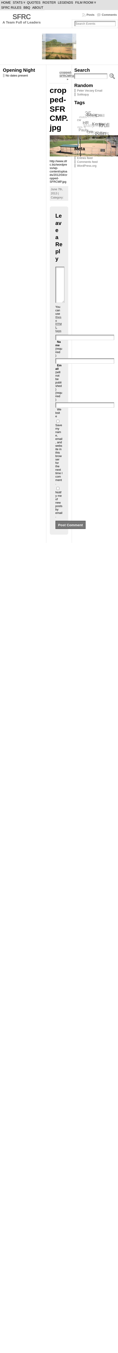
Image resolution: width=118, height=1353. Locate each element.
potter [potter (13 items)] (101, 132)
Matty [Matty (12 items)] (88, 125)
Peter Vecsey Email (89, 90)
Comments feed (87, 162)
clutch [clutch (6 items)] (83, 117)
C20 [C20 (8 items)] (98, 115)
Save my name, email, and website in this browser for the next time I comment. (59, 461)
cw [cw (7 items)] (79, 120)
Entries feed (84, 158)
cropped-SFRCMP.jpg (67, 74)
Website (58, 420)
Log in (81, 154)
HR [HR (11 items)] (86, 122)
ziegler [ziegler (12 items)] (91, 135)
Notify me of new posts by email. (59, 511)
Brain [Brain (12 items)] (92, 114)
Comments (109, 14)
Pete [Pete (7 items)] (90, 131)
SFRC (22, 17)
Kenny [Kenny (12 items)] (98, 123)
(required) (58, 355)
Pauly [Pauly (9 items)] (83, 130)
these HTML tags (58, 330)
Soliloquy (83, 94)
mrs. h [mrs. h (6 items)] (81, 127)
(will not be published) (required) (58, 389)
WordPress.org (86, 165)
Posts (90, 14)
